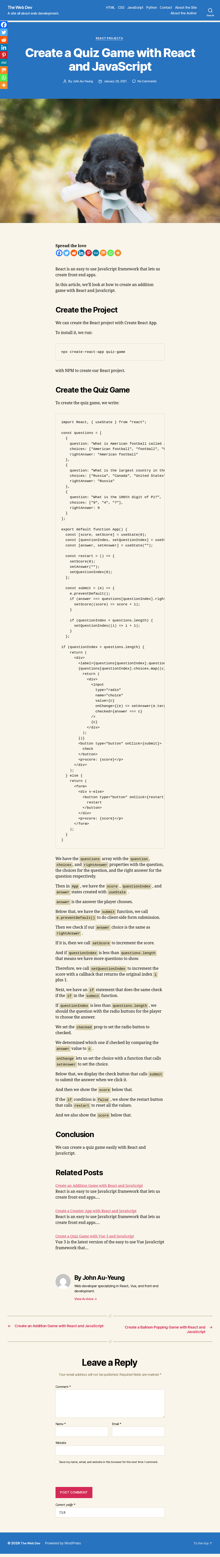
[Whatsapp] (110, 254)
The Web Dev (21, 7)
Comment (63, 1388)
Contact (166, 8)
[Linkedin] (81, 254)
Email (116, 1425)
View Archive (85, 1300)
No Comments (148, 82)
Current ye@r (65, 1506)
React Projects (110, 39)
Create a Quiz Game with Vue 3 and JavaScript (99, 1237)
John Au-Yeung (82, 82)
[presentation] (81, 1479)
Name (61, 1425)
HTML (110, 8)
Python (151, 8)
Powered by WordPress (65, 1545)
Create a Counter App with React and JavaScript (100, 1211)
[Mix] (103, 254)
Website (61, 1444)
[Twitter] (66, 254)
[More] (118, 254)
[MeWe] (96, 254)
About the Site (186, 8)
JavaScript (135, 8)
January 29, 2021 (115, 82)
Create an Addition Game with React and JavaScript (103, 1186)
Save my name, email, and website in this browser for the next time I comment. (108, 1463)
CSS (121, 8)
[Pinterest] (88, 254)
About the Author (184, 13)
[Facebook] (59, 254)
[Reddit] (74, 254)
